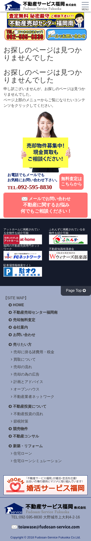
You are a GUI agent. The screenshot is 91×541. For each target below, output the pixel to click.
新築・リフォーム (28, 446)
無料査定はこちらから (71, 181)
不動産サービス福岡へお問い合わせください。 (45, 527)
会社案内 (20, 327)
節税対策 (20, 421)
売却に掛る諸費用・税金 (33, 352)
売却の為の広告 (26, 374)
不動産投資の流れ (28, 414)
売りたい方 (22, 344)
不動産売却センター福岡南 (35, 312)
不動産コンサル (26, 436)
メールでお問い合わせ (46, 205)
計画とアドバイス (28, 382)
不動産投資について (29, 406)
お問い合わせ (24, 335)
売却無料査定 (24, 320)
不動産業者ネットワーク (33, 397)
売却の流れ (22, 367)
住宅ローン (22, 453)
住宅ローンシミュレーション (37, 461)
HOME (18, 305)
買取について (24, 359)
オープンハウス (26, 389)
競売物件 (20, 429)
